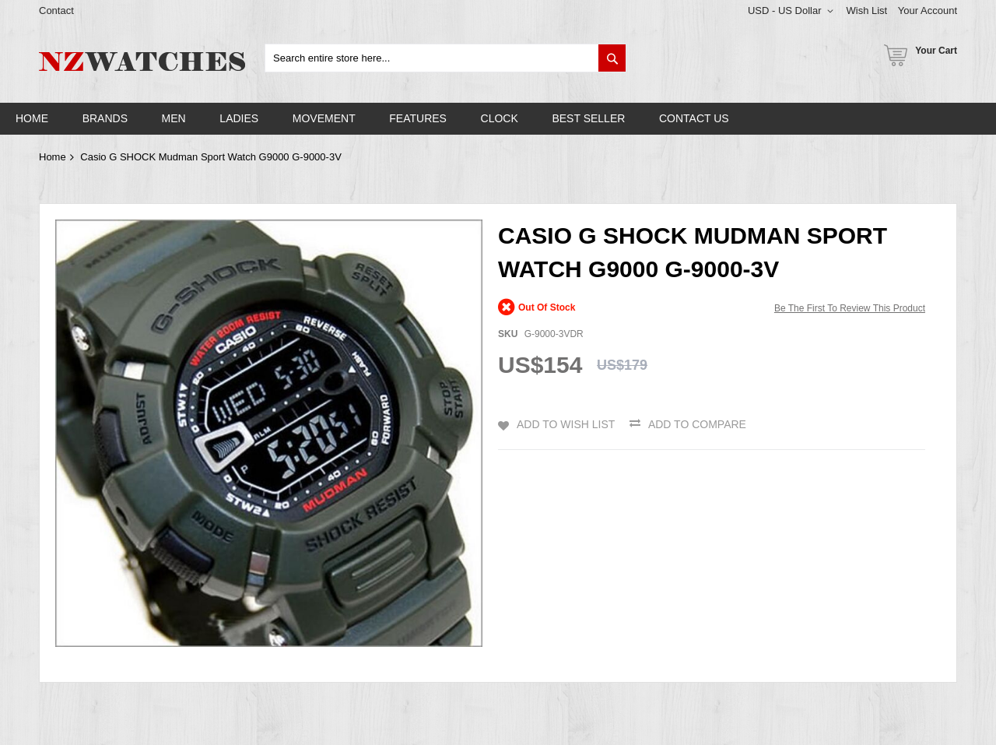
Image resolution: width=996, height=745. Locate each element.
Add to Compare (697, 424)
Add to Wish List (566, 424)
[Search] (612, 58)
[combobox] (445, 58)
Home (52, 157)
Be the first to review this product (849, 308)
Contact (56, 10)
